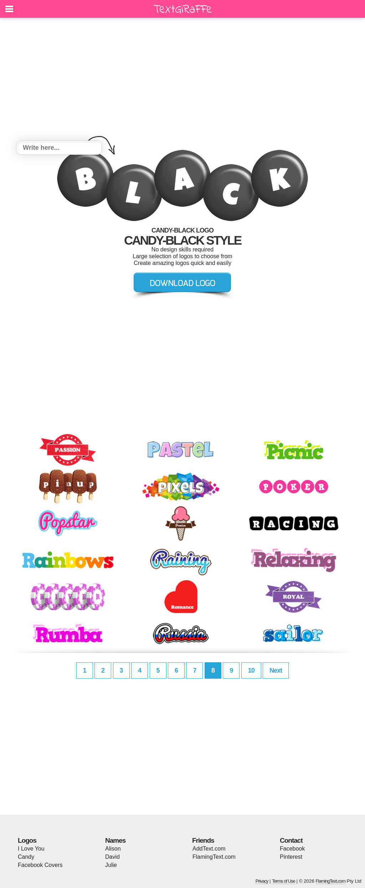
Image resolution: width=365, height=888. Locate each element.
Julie (111, 865)
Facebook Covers (40, 865)
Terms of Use (283, 881)
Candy (26, 857)
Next (275, 670)
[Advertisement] (182, 80)
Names (115, 840)
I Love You (31, 849)
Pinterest (291, 857)
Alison (113, 849)
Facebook (292, 849)
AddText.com (208, 849)
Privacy (262, 881)
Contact (291, 840)
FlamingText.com (214, 857)
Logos (27, 840)
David (112, 857)
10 (251, 670)
